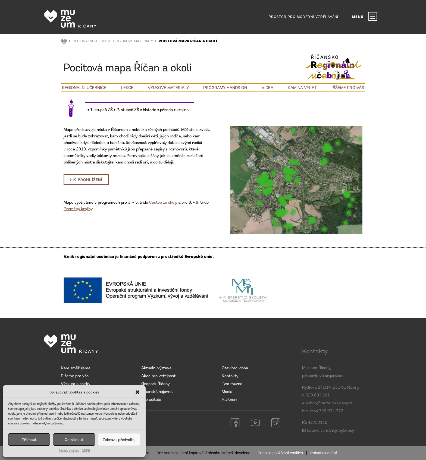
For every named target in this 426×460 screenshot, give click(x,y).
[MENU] (373, 16)
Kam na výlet (302, 87)
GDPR (86, 451)
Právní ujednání (323, 453)
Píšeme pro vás (347, 87)
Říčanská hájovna (157, 391)
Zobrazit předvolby (119, 439)
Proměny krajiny (78, 208)
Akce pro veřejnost (158, 375)
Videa (267, 87)
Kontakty (230, 375)
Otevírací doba (235, 367)
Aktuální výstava (156, 367)
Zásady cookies (69, 451)
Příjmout (29, 439)
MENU (358, 16)
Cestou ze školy (163, 202)
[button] (137, 392)
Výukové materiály (168, 87)
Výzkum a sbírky (75, 383)
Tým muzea (232, 383)
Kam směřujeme (75, 367)
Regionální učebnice (84, 87)
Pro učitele (151, 399)
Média (227, 391)
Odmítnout (74, 439)
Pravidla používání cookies (280, 453)
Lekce (127, 87)
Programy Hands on (225, 87)
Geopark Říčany (155, 383)
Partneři (229, 399)
